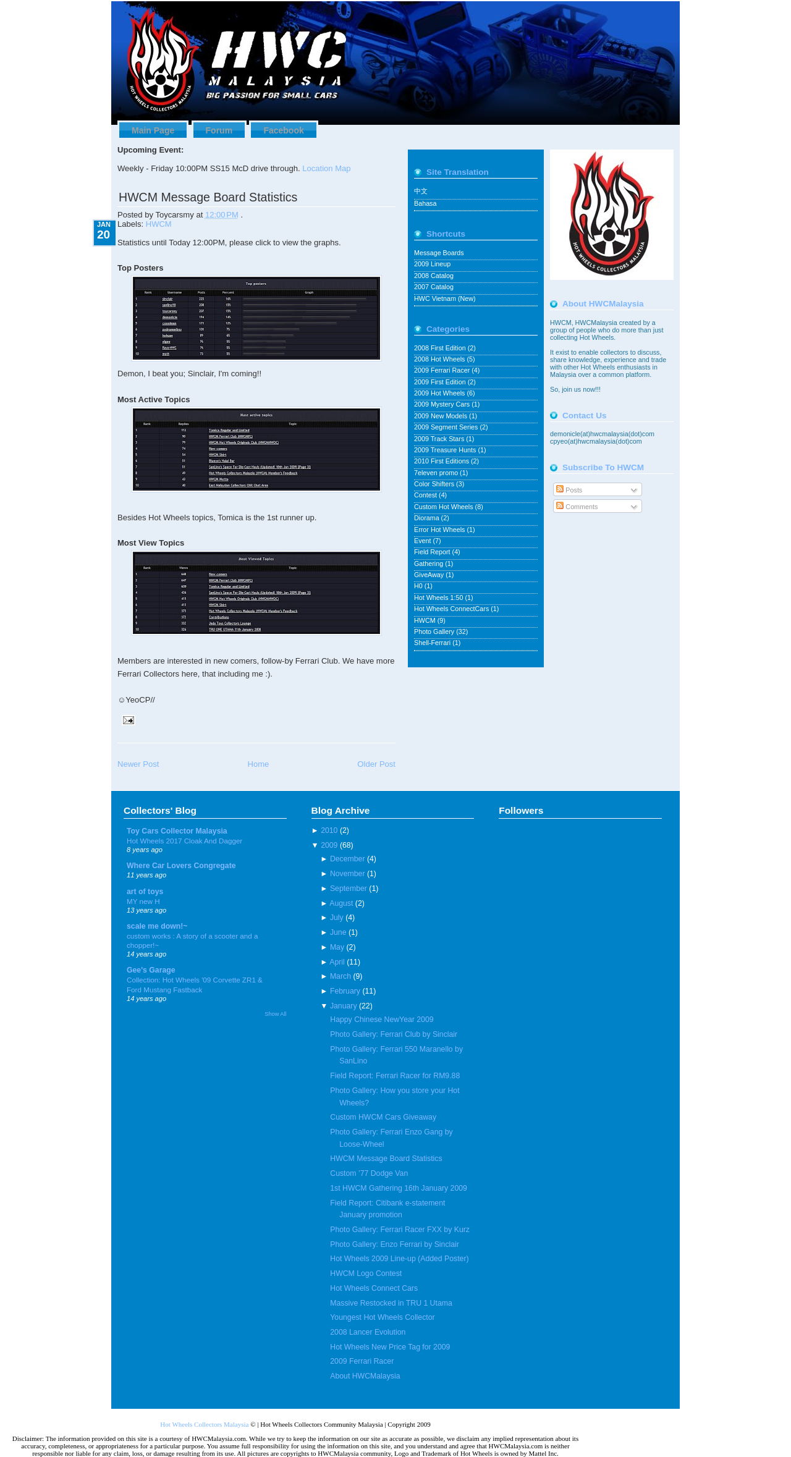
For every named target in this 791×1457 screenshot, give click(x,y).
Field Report (433, 551)
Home (258, 764)
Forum (219, 130)
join (568, 389)
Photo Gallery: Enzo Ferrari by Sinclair (394, 1244)
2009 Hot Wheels (440, 393)
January (343, 1006)
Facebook (283, 130)
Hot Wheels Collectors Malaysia (204, 1424)
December (347, 859)
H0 (419, 585)
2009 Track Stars (440, 438)
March (340, 976)
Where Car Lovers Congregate (181, 865)
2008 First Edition (441, 348)
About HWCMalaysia (365, 1376)
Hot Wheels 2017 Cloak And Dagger (184, 841)
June (338, 932)
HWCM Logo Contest (366, 1273)
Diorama (427, 518)
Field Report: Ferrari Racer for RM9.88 (395, 1075)
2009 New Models (441, 416)
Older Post (376, 764)
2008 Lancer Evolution (367, 1332)
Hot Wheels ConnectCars (452, 608)
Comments (577, 506)
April (337, 962)
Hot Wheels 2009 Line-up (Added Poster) (399, 1258)
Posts (569, 490)
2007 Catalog (434, 286)
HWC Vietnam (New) (445, 298)
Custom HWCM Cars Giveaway (383, 1117)
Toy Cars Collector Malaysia (177, 831)
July (337, 917)
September (348, 888)
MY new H (143, 901)
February (345, 991)
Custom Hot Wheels (444, 506)
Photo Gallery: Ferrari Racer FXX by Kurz (400, 1229)
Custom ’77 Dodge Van (369, 1173)
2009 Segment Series (447, 427)
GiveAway (430, 574)
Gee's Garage (151, 970)
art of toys (145, 891)
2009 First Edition (441, 382)
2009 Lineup (432, 264)
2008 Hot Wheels (440, 359)
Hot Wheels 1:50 (439, 597)
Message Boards (439, 252)
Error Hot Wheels (440, 529)
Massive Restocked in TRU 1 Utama (391, 1303)
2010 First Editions (442, 461)
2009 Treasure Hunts (446, 450)
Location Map (326, 168)
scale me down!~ (157, 926)
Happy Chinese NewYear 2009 (381, 1019)
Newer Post (138, 764)
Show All (275, 1014)
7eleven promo (437, 472)
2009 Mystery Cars (443, 404)
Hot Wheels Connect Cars (374, 1288)
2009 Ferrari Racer (443, 370)
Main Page (153, 130)
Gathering (429, 563)
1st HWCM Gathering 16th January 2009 (398, 1188)
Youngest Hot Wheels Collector (382, 1317)
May (337, 947)
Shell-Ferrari (433, 642)
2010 (329, 830)
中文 (421, 191)
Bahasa (425, 203)
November (347, 873)
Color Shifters (435, 484)
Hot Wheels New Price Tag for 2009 (390, 1347)
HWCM (159, 224)
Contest (426, 495)
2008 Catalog (434, 275)
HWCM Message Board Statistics (208, 197)
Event (423, 540)
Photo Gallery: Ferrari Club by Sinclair (393, 1034)
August (341, 903)
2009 (329, 845)
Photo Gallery (435, 631)
